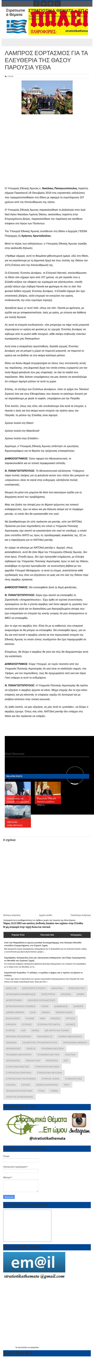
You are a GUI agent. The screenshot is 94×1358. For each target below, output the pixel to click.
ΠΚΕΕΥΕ (31, 1048)
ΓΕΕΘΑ (44, 1006)
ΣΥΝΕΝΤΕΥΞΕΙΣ (73, 1078)
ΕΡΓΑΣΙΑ (70, 1018)
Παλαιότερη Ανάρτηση (81, 915)
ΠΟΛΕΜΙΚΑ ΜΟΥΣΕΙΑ (52, 1048)
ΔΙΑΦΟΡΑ (78, 1006)
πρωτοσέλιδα (22, 1347)
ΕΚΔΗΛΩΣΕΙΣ (13, 1018)
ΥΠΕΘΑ (10, 76)
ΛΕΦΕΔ (35, 1030)
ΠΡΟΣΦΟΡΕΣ (13, 1060)
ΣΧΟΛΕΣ (25, 1085)
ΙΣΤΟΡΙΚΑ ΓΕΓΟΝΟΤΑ (49, 1024)
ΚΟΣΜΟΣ (70, 1024)
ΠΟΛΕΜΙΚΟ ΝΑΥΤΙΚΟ (48, 1054)
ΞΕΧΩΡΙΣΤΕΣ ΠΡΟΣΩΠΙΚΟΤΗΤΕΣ (39, 1042)
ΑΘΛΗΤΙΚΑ (57, 988)
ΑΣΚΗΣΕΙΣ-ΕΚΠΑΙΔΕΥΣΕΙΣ (41, 1000)
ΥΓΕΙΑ (41, 1091)
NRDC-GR (11, 988)
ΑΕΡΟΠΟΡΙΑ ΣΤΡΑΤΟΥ (34, 988)
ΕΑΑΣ (33, 1012)
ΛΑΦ (23, 1030)
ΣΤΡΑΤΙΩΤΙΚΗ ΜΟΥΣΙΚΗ (49, 1072)
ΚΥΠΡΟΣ (10, 1030)
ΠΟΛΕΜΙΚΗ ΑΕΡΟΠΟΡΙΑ (18, 1054)
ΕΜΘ (42, 1018)
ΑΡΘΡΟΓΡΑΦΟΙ (14, 1000)
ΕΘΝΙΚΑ (45, 1012)
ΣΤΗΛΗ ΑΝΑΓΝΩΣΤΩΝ (17, 1066)
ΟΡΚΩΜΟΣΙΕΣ (13, 1048)
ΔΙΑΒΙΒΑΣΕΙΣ (61, 1006)
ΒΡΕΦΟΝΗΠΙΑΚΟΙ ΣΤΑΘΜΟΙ (20, 1006)
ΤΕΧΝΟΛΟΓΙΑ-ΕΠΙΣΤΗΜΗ (19, 1091)
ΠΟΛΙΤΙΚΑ (70, 1054)
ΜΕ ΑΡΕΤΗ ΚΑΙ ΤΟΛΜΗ (57, 1030)
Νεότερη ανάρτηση (11, 915)
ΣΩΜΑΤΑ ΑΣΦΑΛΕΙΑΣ (47, 1085)
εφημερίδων (34, 1347)
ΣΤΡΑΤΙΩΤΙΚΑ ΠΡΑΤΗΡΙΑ (18, 1072)
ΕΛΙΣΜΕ (30, 1018)
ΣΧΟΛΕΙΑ (11, 1085)
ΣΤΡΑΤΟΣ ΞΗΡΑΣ (50, 1078)
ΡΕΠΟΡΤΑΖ (52, 1060)
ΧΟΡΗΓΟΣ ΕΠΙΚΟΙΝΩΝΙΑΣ (19, 1097)
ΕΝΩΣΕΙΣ (55, 1018)
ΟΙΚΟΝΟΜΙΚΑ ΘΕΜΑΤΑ (75, 1042)
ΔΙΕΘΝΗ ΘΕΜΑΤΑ (15, 1012)
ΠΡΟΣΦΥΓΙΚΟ (33, 1060)
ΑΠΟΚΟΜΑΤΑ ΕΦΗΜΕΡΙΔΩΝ (20, 994)
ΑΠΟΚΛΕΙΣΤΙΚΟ (76, 988)
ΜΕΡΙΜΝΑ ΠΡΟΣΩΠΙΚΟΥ (19, 1036)
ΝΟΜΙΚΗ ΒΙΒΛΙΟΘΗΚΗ (70, 1036)
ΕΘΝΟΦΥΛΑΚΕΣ (64, 1012)
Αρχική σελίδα (45, 915)
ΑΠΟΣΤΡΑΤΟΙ (48, 994)
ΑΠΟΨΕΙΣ (66, 994)
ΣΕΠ (66, 1060)
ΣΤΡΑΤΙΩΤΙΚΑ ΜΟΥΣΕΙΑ (47, 1066)
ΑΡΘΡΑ (80, 994)
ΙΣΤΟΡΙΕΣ (27, 1024)
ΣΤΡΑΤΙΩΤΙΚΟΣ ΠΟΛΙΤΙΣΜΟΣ (21, 1078)
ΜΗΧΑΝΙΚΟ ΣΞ (45, 1036)
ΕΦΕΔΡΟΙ (11, 1024)
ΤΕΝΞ (66, 1085)
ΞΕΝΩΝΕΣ (11, 1042)
